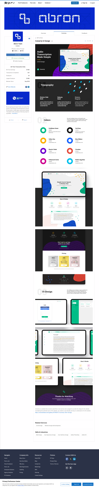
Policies (52, 455)
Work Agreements (24, 466)
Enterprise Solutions (9, 469)
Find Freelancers (23, 3)
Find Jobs (33, 3)
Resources (38, 455)
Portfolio (64, 33)
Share (11, 120)
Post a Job (74, 2)
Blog (36, 461)
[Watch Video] (29, 38)
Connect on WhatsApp (18, 58)
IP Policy (52, 458)
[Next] (92, 41)
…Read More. (14, 113)
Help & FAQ (37, 458)
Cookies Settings (65, 484)
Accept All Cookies (88, 484)
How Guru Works (24, 461)
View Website (11, 87)
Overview (43, 33)
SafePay (22, 469)
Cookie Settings (39, 475)
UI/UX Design (39, 425)
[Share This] (51, 41)
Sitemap (37, 472)
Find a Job (6, 466)
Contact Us (37, 464)
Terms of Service (54, 464)
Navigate (7, 455)
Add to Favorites (18, 61)
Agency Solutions (8, 472)
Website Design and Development (52, 425)
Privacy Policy (53, 461)
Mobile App (37, 466)
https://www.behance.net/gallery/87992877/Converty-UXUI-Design (53, 412)
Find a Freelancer (8, 464)
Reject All (76, 484)
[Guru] (9, 3)
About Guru (22, 458)
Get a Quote (18, 54)
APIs (36, 469)
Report (24, 120)
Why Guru (22, 464)
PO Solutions (7, 475)
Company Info (24, 455)
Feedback (84, 33)
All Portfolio (39, 38)
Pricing (21, 472)
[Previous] (85, 41)
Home (5, 458)
